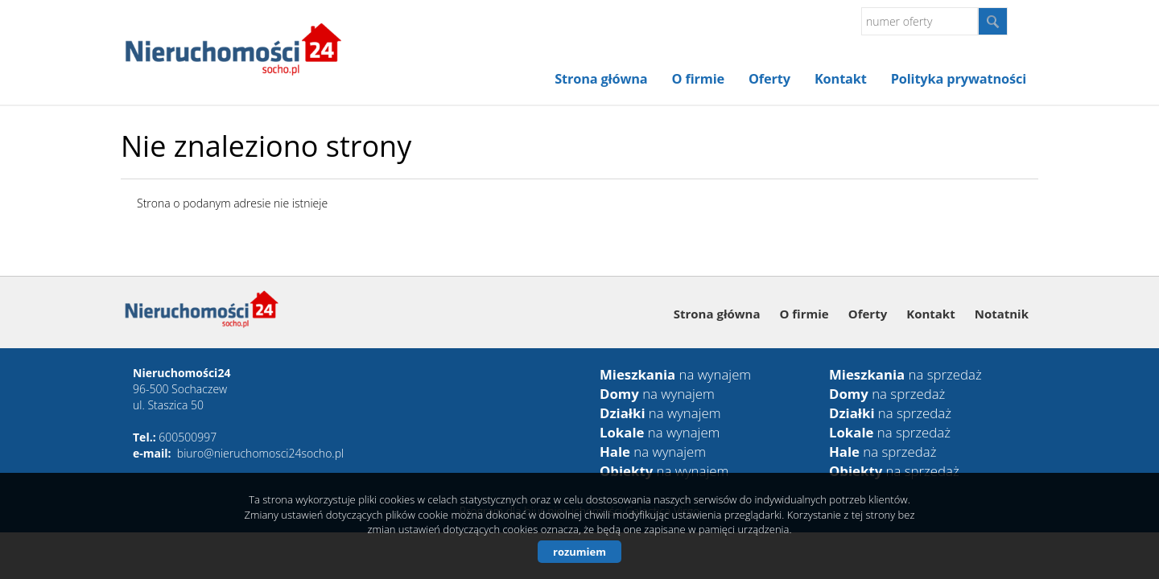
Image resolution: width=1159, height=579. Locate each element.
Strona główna (601, 79)
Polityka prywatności (958, 79)
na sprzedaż (905, 374)
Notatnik (1002, 314)
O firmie (698, 79)
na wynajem (675, 374)
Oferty (769, 79)
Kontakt (841, 79)
